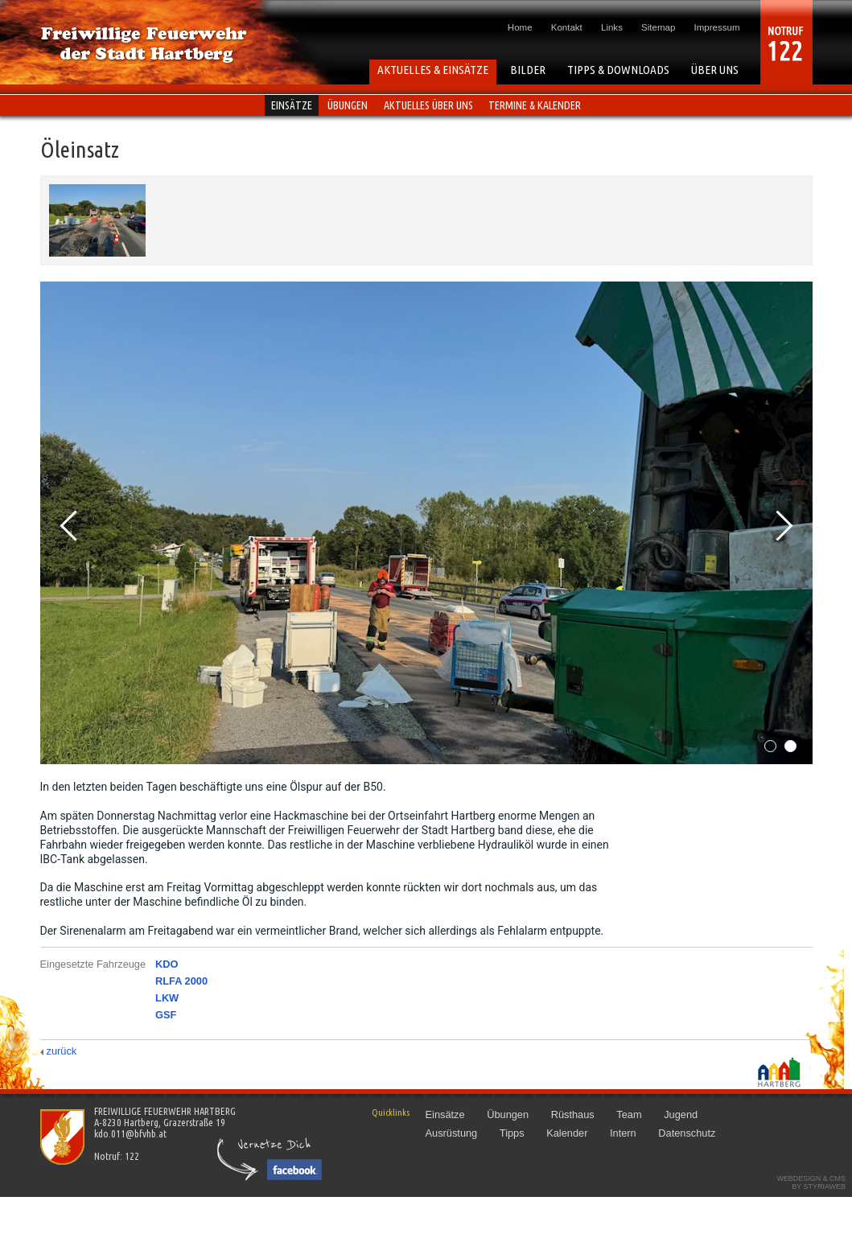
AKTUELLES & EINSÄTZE (432, 69)
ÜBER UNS (715, 69)
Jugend (681, 1114)
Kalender (566, 1133)
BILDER (527, 69)
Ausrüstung (452, 1133)
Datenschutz (686, 1133)
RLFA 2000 (181, 981)
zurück (62, 1051)
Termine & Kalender (534, 105)
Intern (623, 1133)
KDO (166, 964)
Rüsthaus (573, 1114)
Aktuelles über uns (428, 105)
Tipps (512, 1133)
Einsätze (291, 105)
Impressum (717, 27)
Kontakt (566, 27)
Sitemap (658, 27)
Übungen (347, 105)
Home (520, 27)
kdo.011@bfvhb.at (130, 1133)
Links (612, 27)
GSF (165, 1015)
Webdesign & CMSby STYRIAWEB (811, 1182)
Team (628, 1114)
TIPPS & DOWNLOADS (618, 69)
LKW (167, 998)
